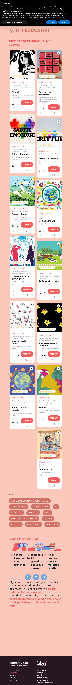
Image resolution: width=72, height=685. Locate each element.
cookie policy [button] (17, 11)
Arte (47, 512)
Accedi (40, 673)
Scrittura (41, 156)
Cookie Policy (42, 680)
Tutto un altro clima (49, 281)
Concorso (33, 524)
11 (41, 175)
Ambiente (57, 216)
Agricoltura (42, 278)
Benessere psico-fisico (24, 518)
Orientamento (43, 467)
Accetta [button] (64, 22)
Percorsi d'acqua (20, 214)
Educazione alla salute (19, 151)
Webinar (13, 675)
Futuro (42, 407)
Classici (15, 524)
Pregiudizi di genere (18, 273)
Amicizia (33, 512)
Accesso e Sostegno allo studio (29, 501)
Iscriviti (40, 675)
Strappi (15, 92)
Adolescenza (43, 87)
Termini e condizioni (45, 683)
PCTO (12, 678)
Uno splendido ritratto (19, 342)
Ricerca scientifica (51, 338)
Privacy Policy (42, 678)
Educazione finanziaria (25, 336)
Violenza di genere (18, 87)
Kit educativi (15, 673)
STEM (26, 273)
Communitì (41, 670)
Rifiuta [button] (52, 22)
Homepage (14, 670)
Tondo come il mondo (19, 408)
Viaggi (41, 218)
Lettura (56, 154)
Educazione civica (17, 338)
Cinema (48, 518)
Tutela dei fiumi (23, 211)
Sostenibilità (43, 403)
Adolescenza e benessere (46, 93)
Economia (52, 524)
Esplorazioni (49, 216)
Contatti (13, 680)
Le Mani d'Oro (46, 469)
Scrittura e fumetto (48, 158)
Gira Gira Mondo (47, 221)
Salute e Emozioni (20, 154)
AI (56, 506)
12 (31, 170)
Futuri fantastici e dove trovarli (20, 277)
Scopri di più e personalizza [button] (14, 22)
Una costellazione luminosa (48, 344)
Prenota (27, 103)
